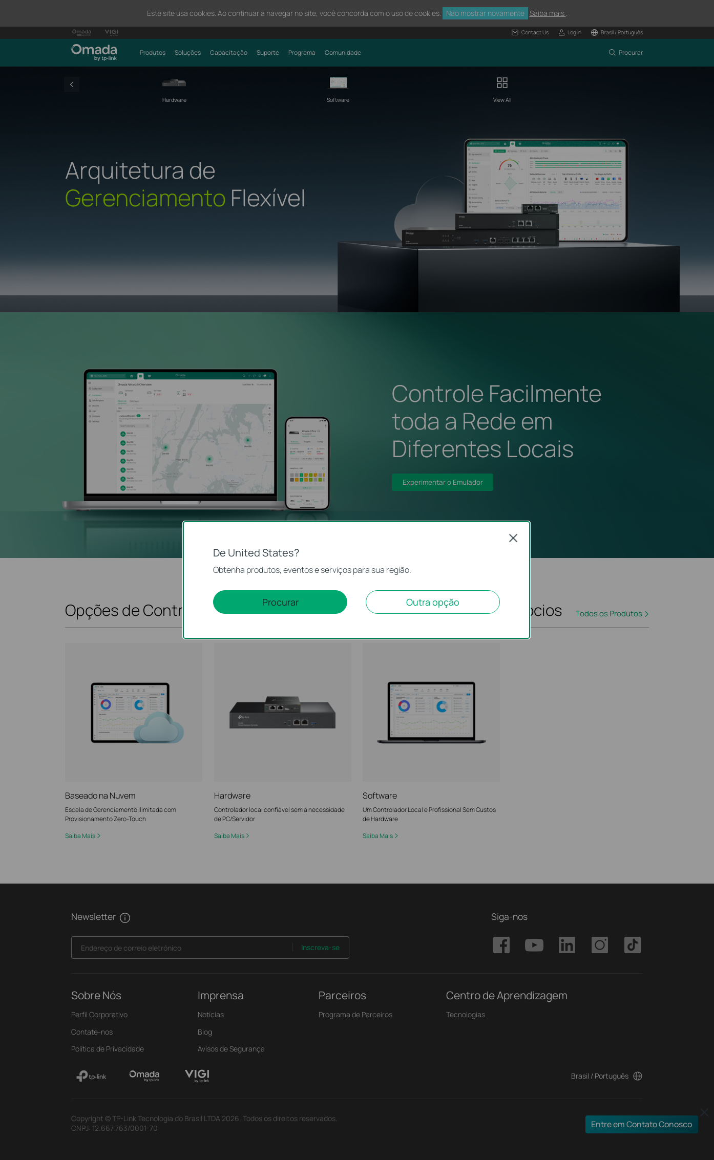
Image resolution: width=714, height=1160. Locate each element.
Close (513, 537)
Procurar (280, 602)
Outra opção (432, 602)
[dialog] (357, 580)
